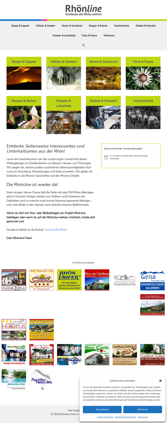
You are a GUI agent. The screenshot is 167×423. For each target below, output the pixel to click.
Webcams (108, 35)
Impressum (143, 417)
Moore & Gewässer (72, 25)
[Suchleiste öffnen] (83, 45)
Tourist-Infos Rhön (55, 230)
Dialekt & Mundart (146, 25)
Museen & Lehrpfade (64, 35)
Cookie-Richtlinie (105, 417)
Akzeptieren (102, 409)
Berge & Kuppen (20, 25)
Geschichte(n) (121, 25)
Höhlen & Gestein (45, 25)
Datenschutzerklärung (125, 417)
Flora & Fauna (89, 35)
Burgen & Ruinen (98, 25)
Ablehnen (142, 409)
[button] (160, 380)
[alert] (130, 157)
